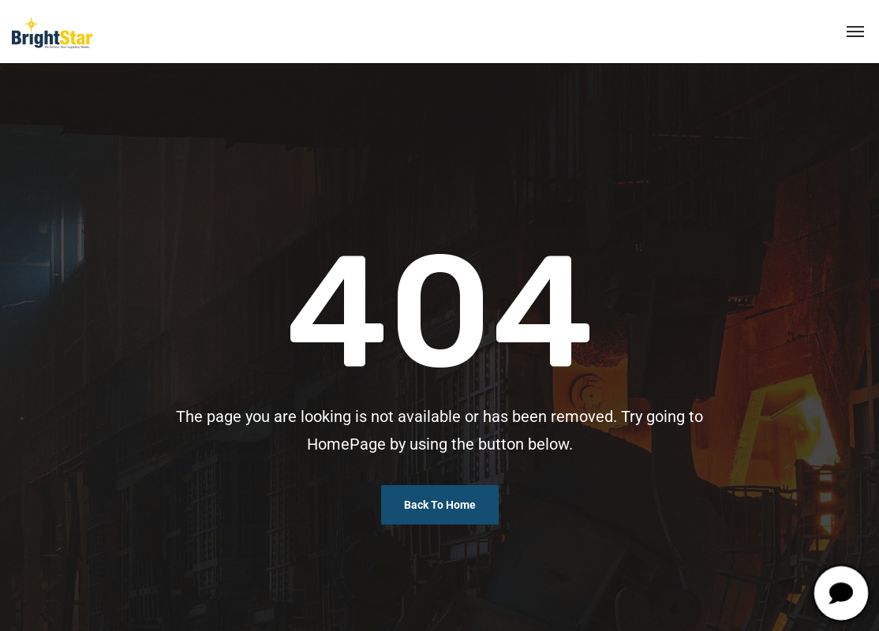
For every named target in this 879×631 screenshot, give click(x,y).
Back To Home (440, 504)
